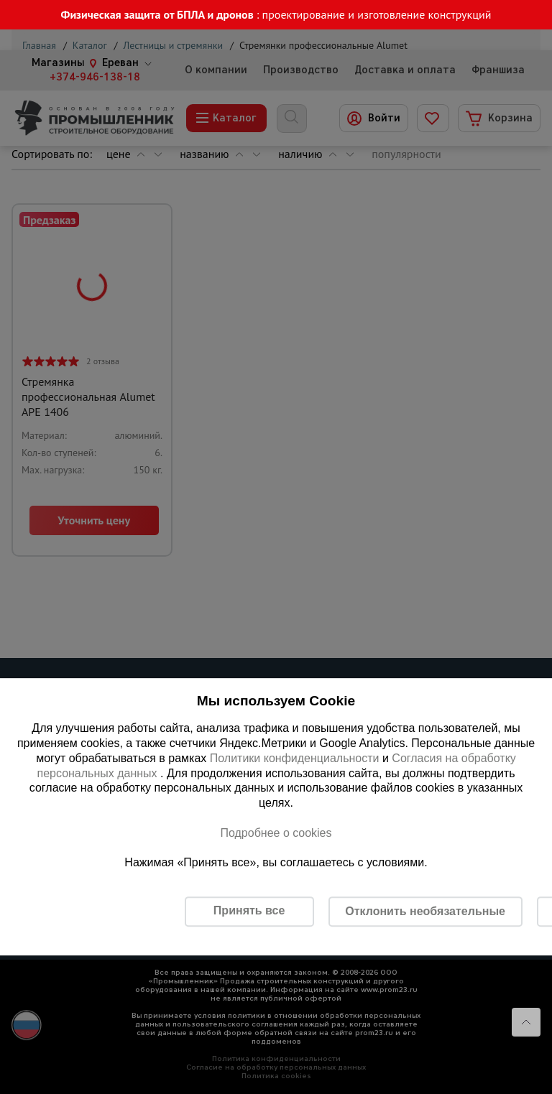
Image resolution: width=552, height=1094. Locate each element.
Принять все (249, 910)
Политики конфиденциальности (295, 758)
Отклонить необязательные (425, 911)
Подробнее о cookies (275, 833)
